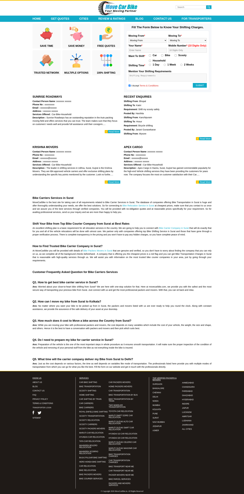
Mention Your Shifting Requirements (150, 71)
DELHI (155, 397)
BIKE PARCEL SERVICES (120, 479)
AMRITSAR (187, 416)
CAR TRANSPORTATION (119, 391)
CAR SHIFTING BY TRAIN (90, 399)
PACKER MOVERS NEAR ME (121, 475)
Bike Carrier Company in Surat (174, 228)
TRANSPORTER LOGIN (42, 408)
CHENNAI (157, 393)
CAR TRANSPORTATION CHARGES (119, 461)
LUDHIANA (187, 421)
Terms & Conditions (149, 85)
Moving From (137, 35)
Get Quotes (60, 18)
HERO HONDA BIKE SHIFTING (92, 462)
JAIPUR (185, 408)
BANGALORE (158, 388)
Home (37, 18)
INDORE (185, 404)
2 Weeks (189, 64)
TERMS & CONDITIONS (43, 403)
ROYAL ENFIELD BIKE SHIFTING (93, 412)
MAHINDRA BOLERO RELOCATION (88, 446)
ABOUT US (37, 382)
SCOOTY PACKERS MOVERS (92, 429)
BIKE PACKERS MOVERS (90, 474)
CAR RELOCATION (87, 466)
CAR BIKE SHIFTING (88, 382)
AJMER (156, 430)
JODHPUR (157, 426)
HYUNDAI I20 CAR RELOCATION (123, 438)
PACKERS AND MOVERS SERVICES (119, 484)
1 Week (171, 64)
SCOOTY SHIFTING (87, 391)
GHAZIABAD (187, 395)
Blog (139, 18)
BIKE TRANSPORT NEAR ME (121, 466)
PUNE (155, 414)
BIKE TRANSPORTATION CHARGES (119, 455)
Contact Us (162, 18)
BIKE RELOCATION (87, 470)
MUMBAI (156, 405)
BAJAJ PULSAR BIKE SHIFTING (93, 458)
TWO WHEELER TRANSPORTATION (117, 406)
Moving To (175, 35)
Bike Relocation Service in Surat (138, 205)
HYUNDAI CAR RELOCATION (92, 437)
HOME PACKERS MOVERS (120, 386)
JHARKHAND (187, 425)
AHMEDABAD (188, 383)
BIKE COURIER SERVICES (91, 479)
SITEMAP (37, 418)
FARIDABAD (187, 391)
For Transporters (196, 18)
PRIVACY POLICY (40, 399)
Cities (83, 18)
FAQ (34, 395)
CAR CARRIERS (86, 403)
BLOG (35, 386)
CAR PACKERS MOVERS (119, 382)
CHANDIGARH (188, 387)
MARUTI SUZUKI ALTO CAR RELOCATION (121, 423)
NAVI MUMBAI (159, 422)
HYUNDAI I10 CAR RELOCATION (123, 434)
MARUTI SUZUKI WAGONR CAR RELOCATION (123, 449)
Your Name (136, 45)
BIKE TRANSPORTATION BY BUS (123, 395)
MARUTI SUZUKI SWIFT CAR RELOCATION (121, 429)
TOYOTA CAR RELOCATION (121, 411)
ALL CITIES (187, 429)
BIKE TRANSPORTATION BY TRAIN (121, 400)
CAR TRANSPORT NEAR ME (121, 471)
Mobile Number (187, 45)
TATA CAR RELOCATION (89, 441)
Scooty (182, 55)
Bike (167, 55)
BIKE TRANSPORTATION (90, 386)
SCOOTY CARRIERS (88, 424)
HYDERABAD (188, 400)
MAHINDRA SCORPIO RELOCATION (88, 452)
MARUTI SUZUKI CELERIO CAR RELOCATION (122, 443)
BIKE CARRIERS (86, 407)
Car (155, 55)
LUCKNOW (187, 412)
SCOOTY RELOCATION (89, 420)
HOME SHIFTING (86, 395)
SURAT (156, 418)
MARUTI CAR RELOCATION (91, 433)
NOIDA (156, 401)
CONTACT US (39, 391)
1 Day (156, 64)
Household (159, 60)
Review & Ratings (111, 18)
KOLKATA (157, 409)
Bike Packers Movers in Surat (97, 250)
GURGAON (157, 384)
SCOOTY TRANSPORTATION (91, 416)
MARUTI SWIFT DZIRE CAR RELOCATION (121, 416)
